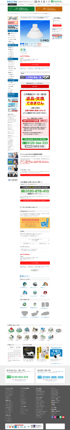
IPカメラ (24, 293)
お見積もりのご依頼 (11, 149)
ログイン (30, 250)
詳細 (37, 59)
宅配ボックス (23, 401)
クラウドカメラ (10, 70)
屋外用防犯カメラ (11, 47)
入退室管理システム (11, 129)
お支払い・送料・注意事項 (40, 402)
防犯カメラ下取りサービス (40, 414)
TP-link (23, 412)
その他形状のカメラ (11, 56)
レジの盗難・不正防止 (11, 118)
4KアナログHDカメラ (9, 395)
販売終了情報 (53, 409)
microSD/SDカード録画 (12, 68)
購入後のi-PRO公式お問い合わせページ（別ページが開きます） (35, 200)
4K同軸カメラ (10, 41)
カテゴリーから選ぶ (9, 388)
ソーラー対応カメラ (11, 76)
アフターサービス (39, 409)
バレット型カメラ (9, 419)
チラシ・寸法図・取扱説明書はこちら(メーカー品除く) (35, 240)
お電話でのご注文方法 (40, 400)
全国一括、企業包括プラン (40, 393)
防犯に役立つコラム (55, 402)
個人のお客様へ (39, 388)
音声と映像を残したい (11, 117)
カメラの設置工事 (30, 4)
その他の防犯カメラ (45, 305)
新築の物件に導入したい (11, 122)
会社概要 (53, 404)
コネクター (23, 395)
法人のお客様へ (39, 390)
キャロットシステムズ (11, 84)
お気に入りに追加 (24, 53)
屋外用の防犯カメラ (24, 304)
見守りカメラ (45, 293)
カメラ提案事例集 (10, 140)
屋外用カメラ (8, 398)
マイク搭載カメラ (11, 74)
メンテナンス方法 (54, 395)
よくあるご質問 (10, 145)
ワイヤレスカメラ (35, 293)
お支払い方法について (23, 266)
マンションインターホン (11, 130)
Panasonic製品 (10, 86)
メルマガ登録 (53, 407)
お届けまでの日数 (39, 403)
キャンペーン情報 (54, 398)
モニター (23, 391)
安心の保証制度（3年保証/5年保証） (42, 411)
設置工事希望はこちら (27, 243)
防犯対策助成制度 (10, 141)
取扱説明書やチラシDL (11, 146)
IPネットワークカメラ (11, 35)
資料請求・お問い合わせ (55, 411)
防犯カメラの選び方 (55, 391)
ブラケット (23, 394)
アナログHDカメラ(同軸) (12, 39)
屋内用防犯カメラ (11, 49)
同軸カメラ (45, 284)
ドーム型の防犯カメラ (24, 314)
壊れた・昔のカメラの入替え (12, 121)
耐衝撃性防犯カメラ (9, 407)
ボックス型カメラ (11, 53)
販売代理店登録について (40, 394)
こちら (24, 380)
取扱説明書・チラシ (40, 415)
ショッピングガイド (11, 138)
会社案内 (48, 4)
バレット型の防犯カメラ (35, 314)
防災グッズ (23, 404)
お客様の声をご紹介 (42, 243)
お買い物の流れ (39, 399)
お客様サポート (39, 4)
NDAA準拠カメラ (11, 78)
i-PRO (9, 88)
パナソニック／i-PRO (25, 409)
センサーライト (24, 398)
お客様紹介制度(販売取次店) (41, 391)
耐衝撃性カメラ (10, 72)
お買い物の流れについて (30, 266)
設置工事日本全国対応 (38, 266)
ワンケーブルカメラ (9, 403)
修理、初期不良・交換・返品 (41, 412)
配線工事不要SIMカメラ (11, 133)
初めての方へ (10, 137)
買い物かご (54, 29)
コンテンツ (53, 388)
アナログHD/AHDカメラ (9, 394)
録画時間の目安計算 (55, 394)
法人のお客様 (21, 4)
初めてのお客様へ (39, 397)
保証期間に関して (10, 142)
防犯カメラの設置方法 (55, 392)
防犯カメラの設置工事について (41, 406)
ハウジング (23, 392)
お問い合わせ (58, 4)
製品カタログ (10, 150)
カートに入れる (35, 64)
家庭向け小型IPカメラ (11, 66)
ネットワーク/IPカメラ (9, 391)
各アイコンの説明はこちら (23, 51)
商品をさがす (12, 4)
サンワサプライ (24, 413)
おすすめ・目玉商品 (11, 43)
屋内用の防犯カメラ (35, 304)
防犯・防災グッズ (11, 96)
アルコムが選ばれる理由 (40, 405)
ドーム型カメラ (10, 51)
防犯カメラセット (35, 284)
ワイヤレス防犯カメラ (9, 406)
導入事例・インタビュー (55, 400)
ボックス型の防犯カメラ (45, 314)
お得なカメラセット (14, 33)
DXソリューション (10, 126)
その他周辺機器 (24, 402)
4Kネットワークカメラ (11, 37)
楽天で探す (35, 86)
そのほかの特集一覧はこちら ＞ (56, 363)
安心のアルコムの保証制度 (45, 266)
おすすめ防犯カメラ (24, 284)
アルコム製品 (10, 82)
